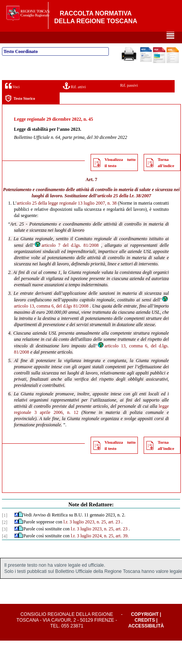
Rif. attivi (74, 98)
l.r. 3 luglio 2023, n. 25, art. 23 (92, 534)
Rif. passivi (129, 98)
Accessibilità (146, 638)
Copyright (144, 626)
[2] (4, 534)
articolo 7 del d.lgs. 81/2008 (66, 257)
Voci (12, 98)
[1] (4, 527)
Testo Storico (20, 111)
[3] (4, 541)
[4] (4, 548)
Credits (144, 632)
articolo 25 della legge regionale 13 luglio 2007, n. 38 (67, 215)
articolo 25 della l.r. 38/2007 (124, 208)
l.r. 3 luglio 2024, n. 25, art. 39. (100, 548)
